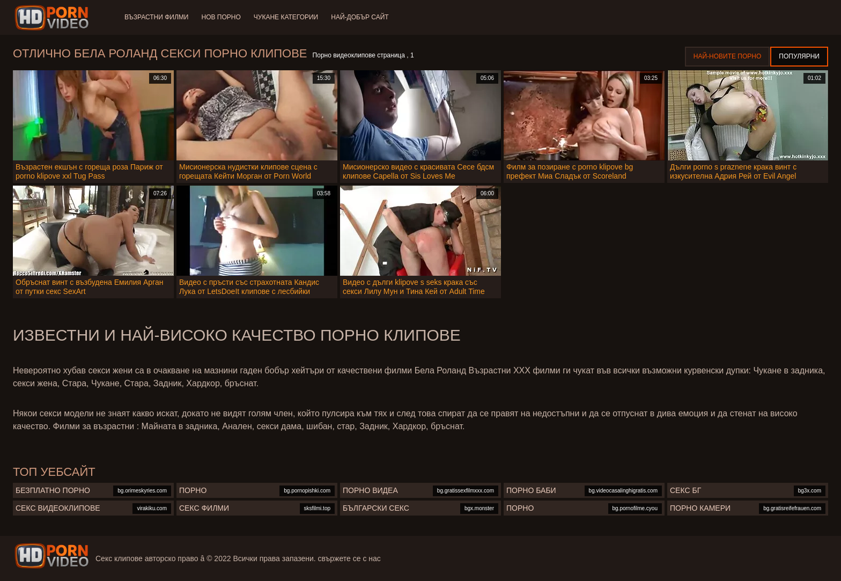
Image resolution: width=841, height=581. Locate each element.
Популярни (799, 56)
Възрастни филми (156, 17)
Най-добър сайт (359, 17)
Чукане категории (286, 17)
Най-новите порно (728, 56)
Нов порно (220, 17)
